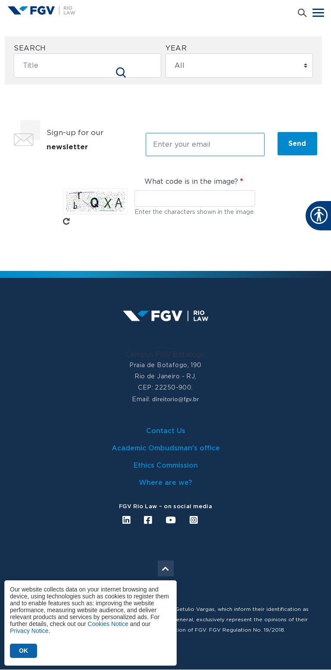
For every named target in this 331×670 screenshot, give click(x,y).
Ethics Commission (166, 465)
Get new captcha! (66, 221)
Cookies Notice (108, 623)
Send (297, 143)
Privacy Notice (29, 630)
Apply (121, 72)
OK (23, 650)
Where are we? (165, 482)
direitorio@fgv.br (175, 399)
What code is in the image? (191, 181)
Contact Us (165, 431)
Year (176, 48)
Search (30, 48)
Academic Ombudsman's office (166, 448)
